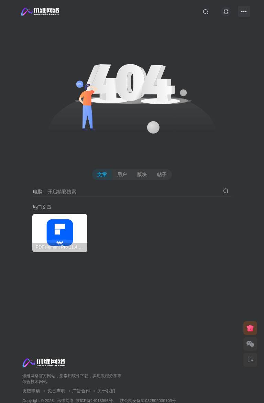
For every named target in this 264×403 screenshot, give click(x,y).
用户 (122, 174)
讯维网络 (65, 400)
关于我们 (106, 390)
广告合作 (81, 390)
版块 (142, 174)
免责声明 (56, 390)
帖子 (162, 174)
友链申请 (31, 390)
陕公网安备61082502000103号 (148, 400)
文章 (102, 174)
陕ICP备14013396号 (94, 400)
